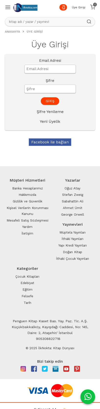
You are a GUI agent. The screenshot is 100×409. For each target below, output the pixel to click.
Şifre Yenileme (50, 111)
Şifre (50, 80)
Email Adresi (50, 60)
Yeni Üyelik (50, 121)
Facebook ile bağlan (50, 142)
